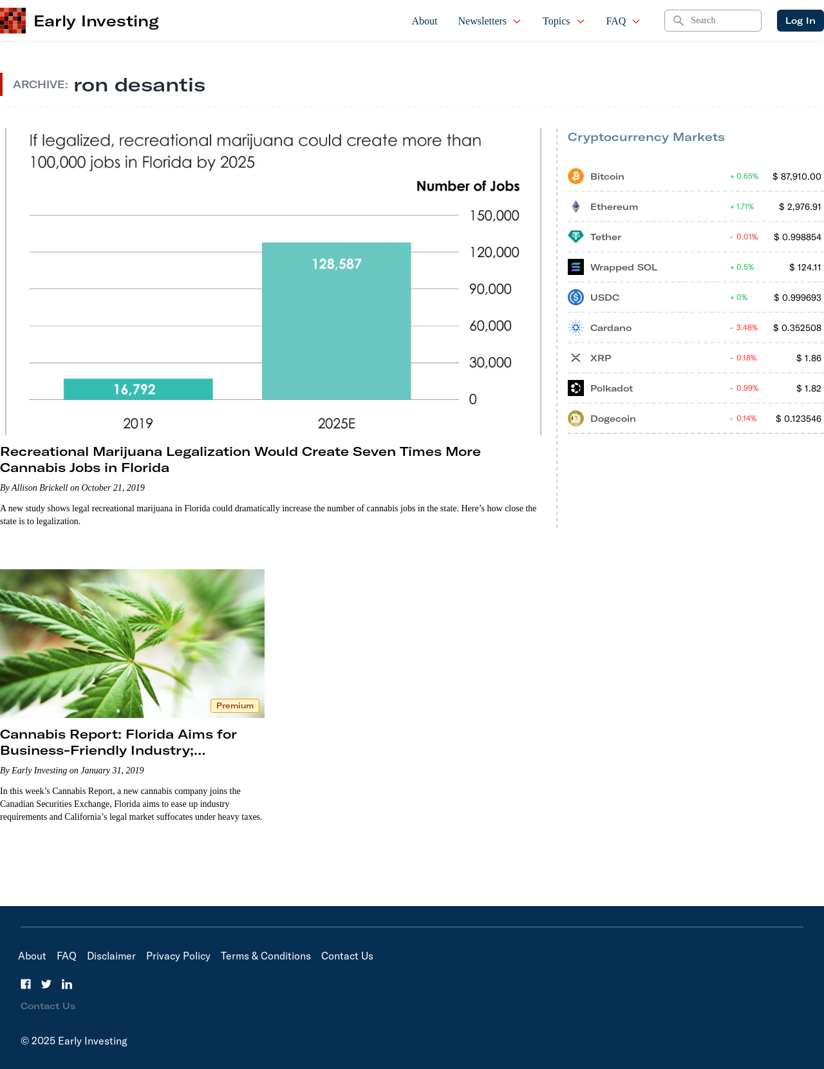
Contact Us (347, 955)
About (425, 20)
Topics (564, 20)
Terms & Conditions (266, 955)
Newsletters (490, 20)
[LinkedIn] (67, 984)
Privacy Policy (178, 955)
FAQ (624, 20)
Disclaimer (111, 955)
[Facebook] (26, 984)
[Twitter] (46, 984)
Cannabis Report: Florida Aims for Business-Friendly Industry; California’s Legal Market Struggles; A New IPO (131, 758)
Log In (800, 20)
